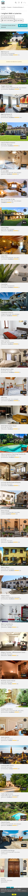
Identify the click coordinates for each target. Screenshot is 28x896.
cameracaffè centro (7, 765)
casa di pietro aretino (8, 143)
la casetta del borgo (7, 850)
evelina (3, 879)
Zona (10, 342)
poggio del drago (6, 86)
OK (14, 894)
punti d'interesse (7, 20)
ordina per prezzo (8, 17)
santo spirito (5, 737)
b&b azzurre (5, 52)
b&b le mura (5, 567)
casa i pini (4, 256)
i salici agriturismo (7, 794)
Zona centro (9, 116)
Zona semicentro (10, 286)
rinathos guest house (8, 681)
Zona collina (16, 257)
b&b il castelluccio (7, 624)
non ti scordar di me (8, 199)
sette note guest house (9, 426)
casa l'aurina (5, 341)
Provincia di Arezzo (18, 7)
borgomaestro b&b (7, 369)
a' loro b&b (5, 171)
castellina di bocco (7, 312)
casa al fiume (5, 822)
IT (25, 2)
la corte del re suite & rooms (11, 482)
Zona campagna (11, 53)
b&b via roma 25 (6, 114)
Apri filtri (23, 25)
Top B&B (3, 7)
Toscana (9, 7)
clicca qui (9, 890)
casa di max (5, 227)
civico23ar (4, 284)
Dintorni (18, 20)
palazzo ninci (5, 596)
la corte (3, 539)
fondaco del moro (7, 709)
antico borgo (5, 511)
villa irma (4, 397)
